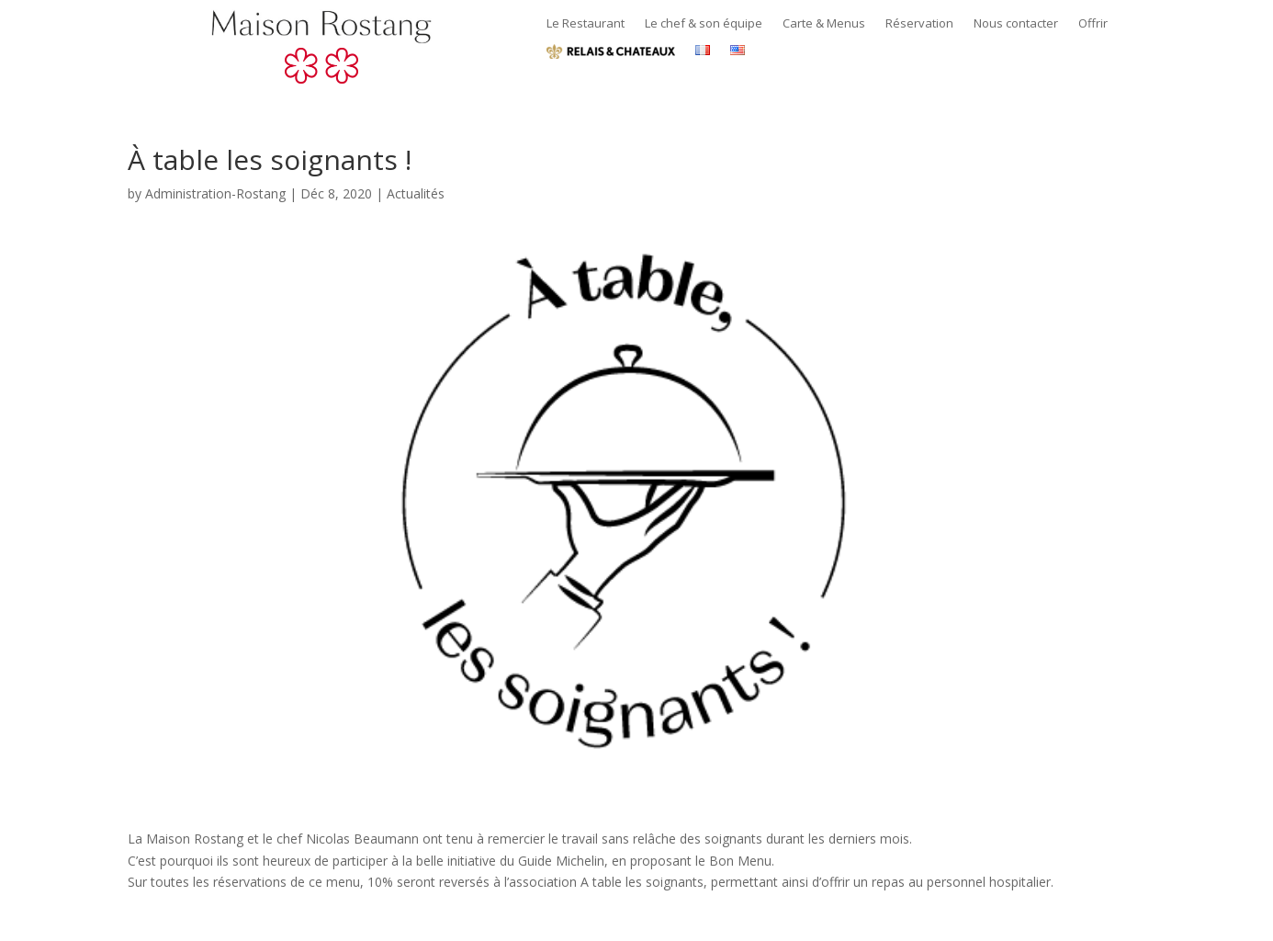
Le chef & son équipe (703, 24)
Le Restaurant (585, 24)
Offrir (1093, 24)
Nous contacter (1016, 24)
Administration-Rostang (215, 193)
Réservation (919, 24)
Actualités (416, 193)
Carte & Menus (824, 24)
